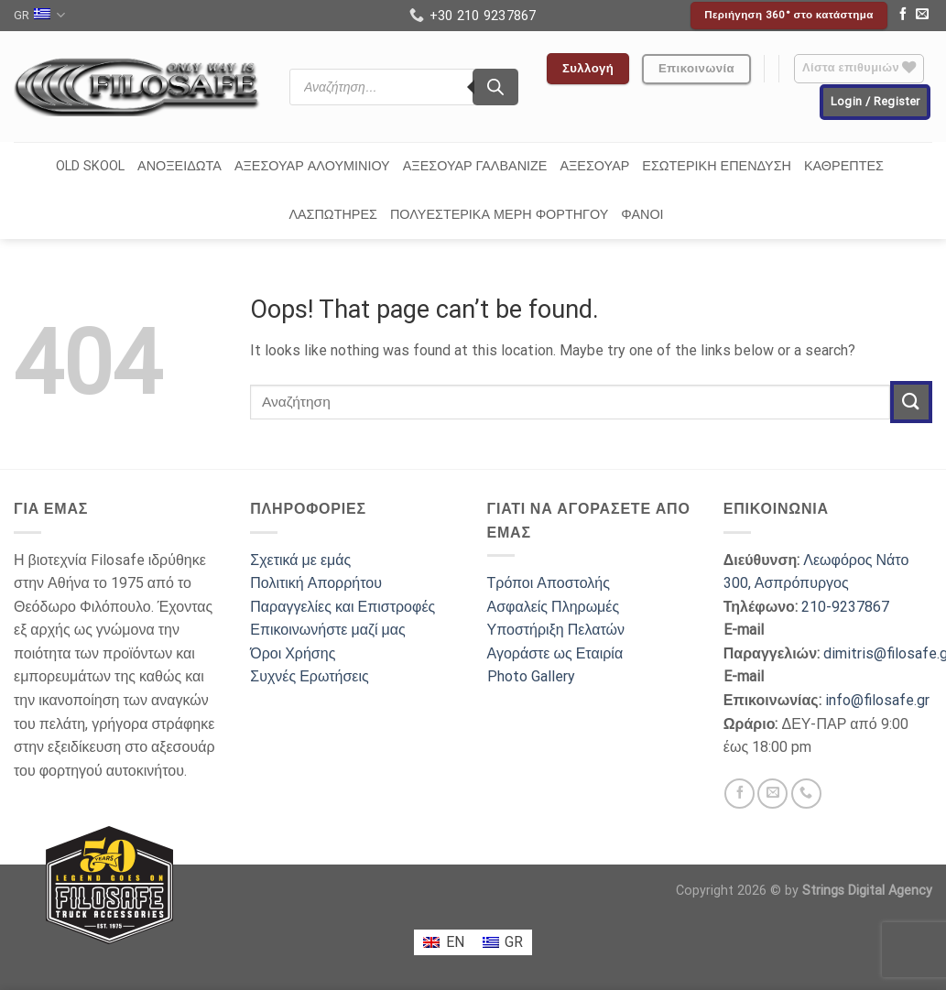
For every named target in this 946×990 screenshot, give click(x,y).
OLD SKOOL (90, 166)
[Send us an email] (922, 15)
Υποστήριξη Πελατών (556, 629)
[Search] (495, 87)
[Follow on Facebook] (903, 15)
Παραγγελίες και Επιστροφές (342, 606)
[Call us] (806, 793)
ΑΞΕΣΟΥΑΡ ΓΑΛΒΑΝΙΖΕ (475, 166)
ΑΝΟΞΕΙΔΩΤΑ (179, 166)
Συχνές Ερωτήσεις (309, 676)
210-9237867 (845, 606)
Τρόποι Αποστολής (548, 583)
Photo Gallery (531, 676)
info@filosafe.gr (877, 700)
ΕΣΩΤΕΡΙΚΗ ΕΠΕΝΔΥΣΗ (716, 166)
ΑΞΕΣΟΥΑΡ (594, 166)
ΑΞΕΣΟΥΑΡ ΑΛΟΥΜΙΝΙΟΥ (312, 166)
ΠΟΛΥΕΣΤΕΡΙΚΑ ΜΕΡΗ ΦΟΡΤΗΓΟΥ (499, 215)
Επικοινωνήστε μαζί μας (328, 629)
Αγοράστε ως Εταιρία (555, 653)
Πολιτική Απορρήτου (316, 583)
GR (39, 15)
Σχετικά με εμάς (300, 560)
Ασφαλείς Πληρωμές (553, 606)
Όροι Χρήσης (292, 653)
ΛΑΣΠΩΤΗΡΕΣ (332, 215)
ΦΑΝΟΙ (642, 215)
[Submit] (911, 401)
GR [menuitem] (514, 942)
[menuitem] (443, 942)
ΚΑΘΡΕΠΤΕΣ (844, 166)
